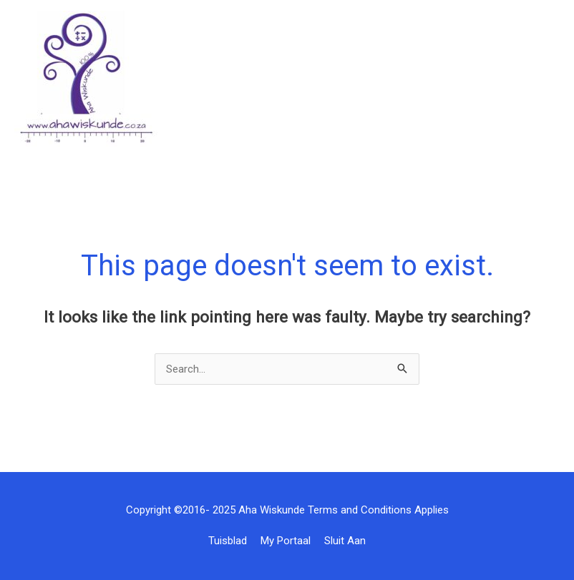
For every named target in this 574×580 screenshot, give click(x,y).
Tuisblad (227, 540)
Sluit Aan (345, 540)
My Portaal (286, 540)
